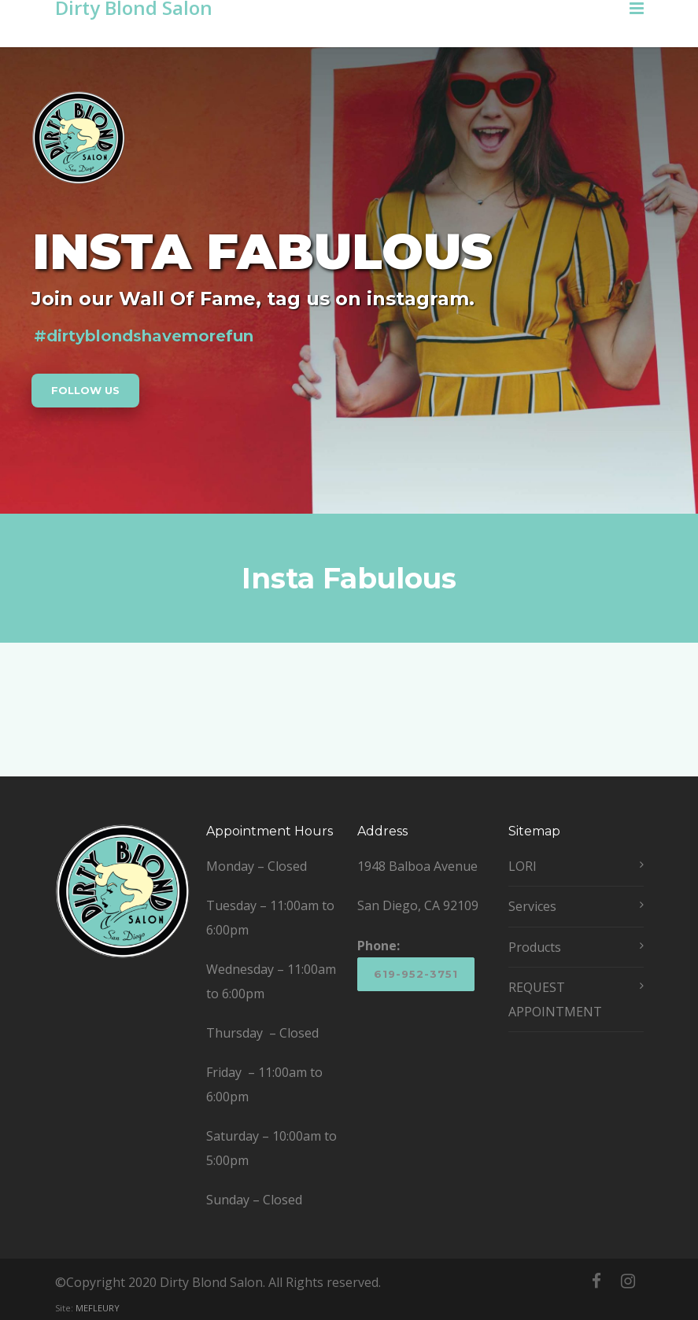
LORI (522, 866)
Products (534, 947)
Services (532, 906)
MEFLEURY (96, 1308)
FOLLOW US (85, 390)
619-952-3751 (416, 974)
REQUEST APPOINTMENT (555, 999)
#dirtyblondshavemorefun (143, 335)
